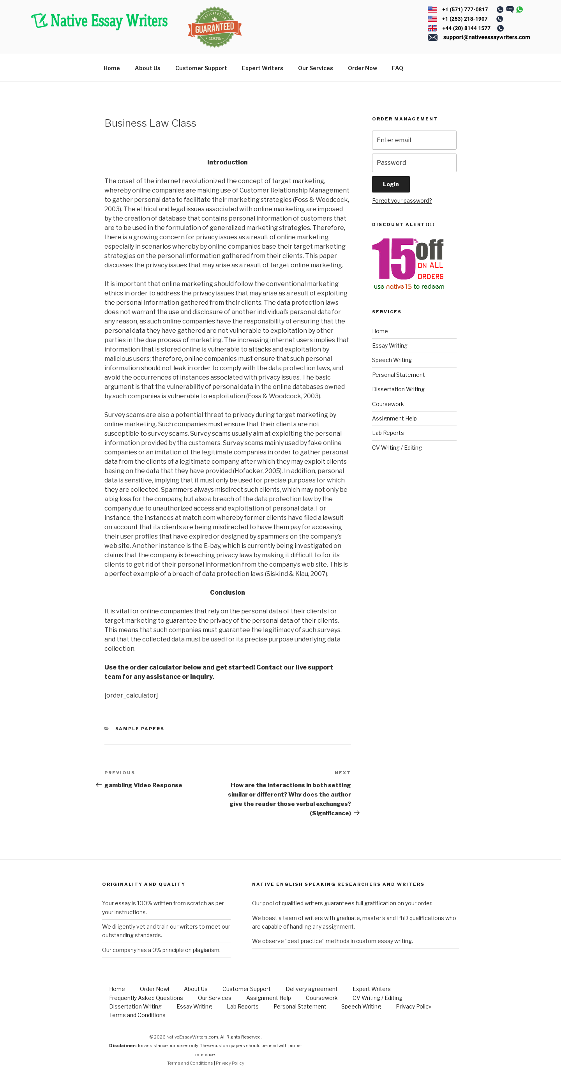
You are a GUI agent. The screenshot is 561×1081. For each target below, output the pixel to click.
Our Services (315, 68)
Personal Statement (398, 374)
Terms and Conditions (137, 1015)
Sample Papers (140, 728)
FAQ (397, 68)
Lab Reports (388, 432)
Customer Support (201, 68)
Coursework (388, 404)
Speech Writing (392, 360)
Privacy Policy (413, 1006)
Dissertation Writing (398, 389)
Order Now (362, 68)
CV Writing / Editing (397, 447)
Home (112, 68)
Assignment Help (394, 418)
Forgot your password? (402, 200)
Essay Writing (390, 345)
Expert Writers (262, 68)
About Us (148, 68)
